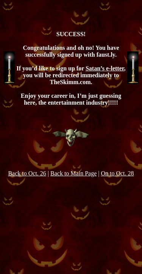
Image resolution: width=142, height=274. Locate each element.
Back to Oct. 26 (27, 173)
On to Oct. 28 (117, 173)
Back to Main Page (73, 173)
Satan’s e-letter (105, 68)
